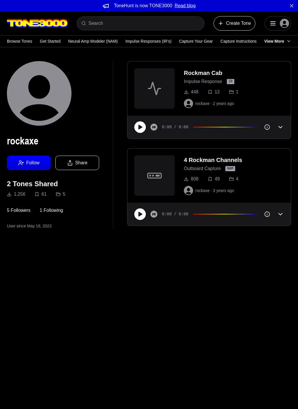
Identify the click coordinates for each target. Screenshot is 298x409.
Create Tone (234, 23)
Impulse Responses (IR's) (148, 41)
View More (277, 41)
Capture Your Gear (196, 41)
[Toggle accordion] (280, 127)
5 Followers (19, 210)
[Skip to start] (153, 127)
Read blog (185, 5)
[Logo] (37, 23)
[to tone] (154, 88)
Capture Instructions (238, 41)
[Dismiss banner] (292, 6)
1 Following (51, 210)
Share (77, 163)
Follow (28, 163)
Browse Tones (19, 41)
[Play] (140, 127)
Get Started (50, 41)
